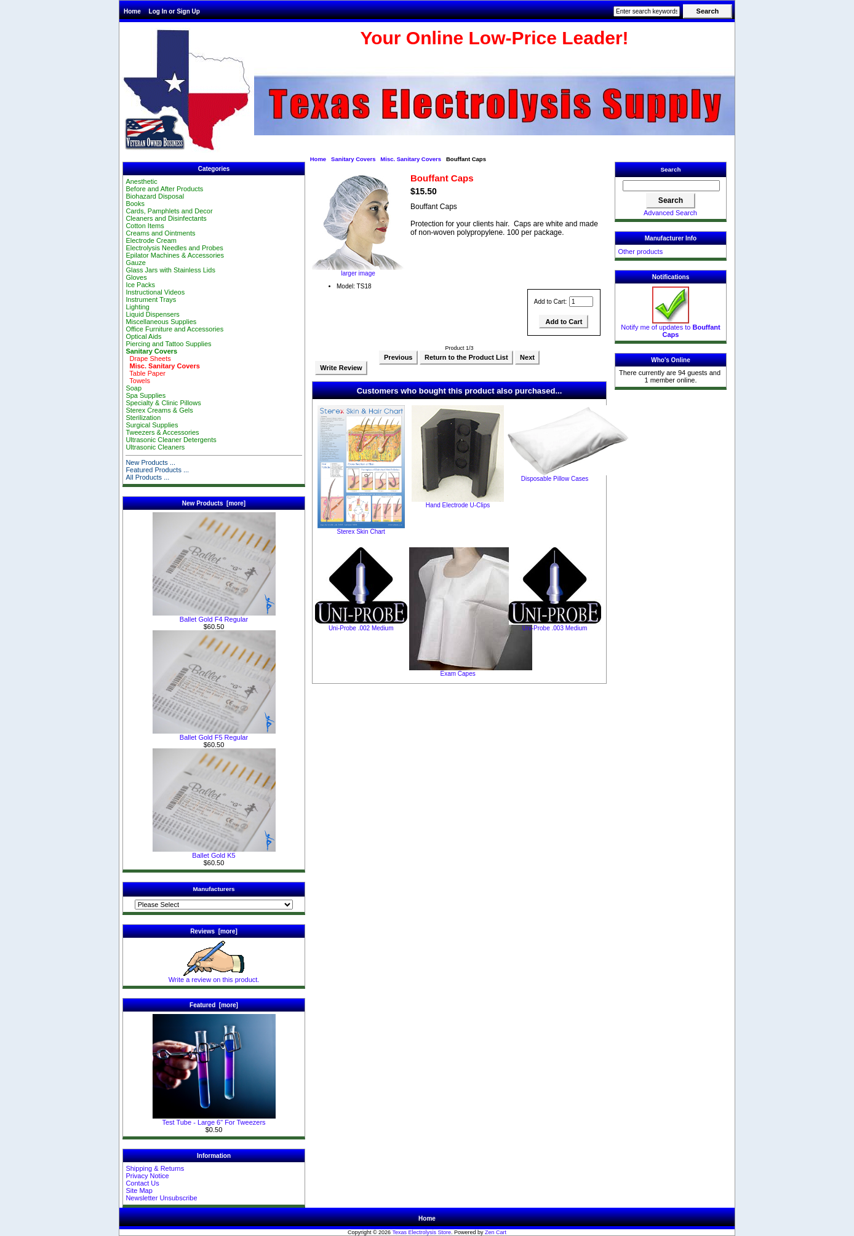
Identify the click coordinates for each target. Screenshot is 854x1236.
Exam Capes (457, 673)
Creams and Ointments (160, 233)
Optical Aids (143, 336)
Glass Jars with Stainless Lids (170, 270)
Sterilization (143, 417)
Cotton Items (145, 225)
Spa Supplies (146, 395)
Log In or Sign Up (174, 11)
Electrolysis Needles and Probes (174, 248)
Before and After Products (164, 188)
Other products (640, 251)
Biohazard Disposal (155, 196)
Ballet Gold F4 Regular (214, 616)
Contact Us (142, 1183)
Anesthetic (141, 181)
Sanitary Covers (353, 159)
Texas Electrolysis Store (421, 1232)
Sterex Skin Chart (361, 531)
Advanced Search (670, 212)
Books (135, 203)
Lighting (138, 307)
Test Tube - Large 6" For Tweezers (214, 1119)
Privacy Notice (147, 1175)
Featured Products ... (157, 469)
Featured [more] (214, 1005)
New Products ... (150, 462)
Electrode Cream (151, 240)
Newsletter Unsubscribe (161, 1198)
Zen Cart (495, 1232)
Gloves (136, 277)
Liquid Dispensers (152, 314)
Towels (138, 380)
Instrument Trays (151, 299)
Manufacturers (213, 888)
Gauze (135, 262)
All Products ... (147, 477)
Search (671, 169)
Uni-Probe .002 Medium (361, 628)
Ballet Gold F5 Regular (214, 734)
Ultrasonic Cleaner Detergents (171, 439)
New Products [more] (213, 503)
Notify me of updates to (670, 327)
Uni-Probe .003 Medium (555, 628)
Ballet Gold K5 (214, 852)
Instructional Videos (155, 292)
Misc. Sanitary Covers (410, 159)
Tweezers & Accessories (162, 432)
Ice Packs (140, 284)
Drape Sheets (148, 358)
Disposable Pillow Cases (555, 478)
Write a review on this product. (214, 976)
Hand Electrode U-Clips (458, 505)
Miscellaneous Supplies (161, 321)
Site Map (139, 1190)
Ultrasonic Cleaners (155, 447)
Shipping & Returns (155, 1168)
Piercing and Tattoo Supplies (168, 343)
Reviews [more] (213, 931)
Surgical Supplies (152, 425)
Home (132, 11)
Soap (134, 388)
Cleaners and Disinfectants (166, 218)
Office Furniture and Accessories (174, 329)
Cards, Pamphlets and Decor (169, 211)
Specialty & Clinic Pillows (163, 402)
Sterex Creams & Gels (159, 410)
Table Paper (146, 373)
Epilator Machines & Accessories (175, 255)
